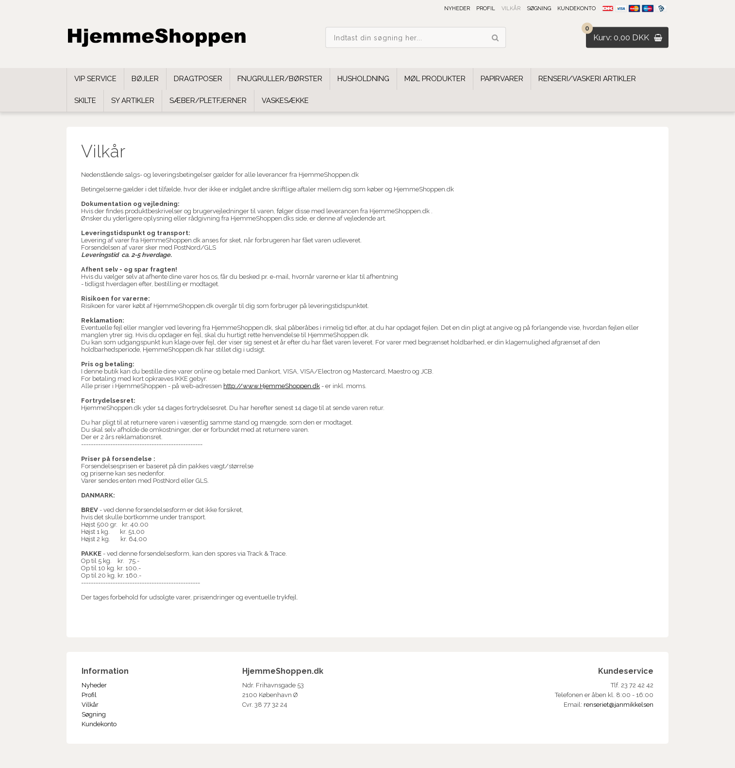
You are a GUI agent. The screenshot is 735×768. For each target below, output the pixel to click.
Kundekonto (576, 8)
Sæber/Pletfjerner (208, 100)
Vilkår (510, 8)
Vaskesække (285, 100)
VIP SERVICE (95, 78)
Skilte (85, 100)
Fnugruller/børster (279, 78)
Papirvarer (502, 78)
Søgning (539, 8)
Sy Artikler (132, 100)
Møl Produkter (435, 78)
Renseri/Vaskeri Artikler (587, 78)
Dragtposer (198, 78)
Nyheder (457, 8)
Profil (485, 8)
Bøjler (145, 78)
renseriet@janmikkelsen (618, 704)
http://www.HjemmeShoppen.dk (271, 386)
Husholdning (363, 78)
